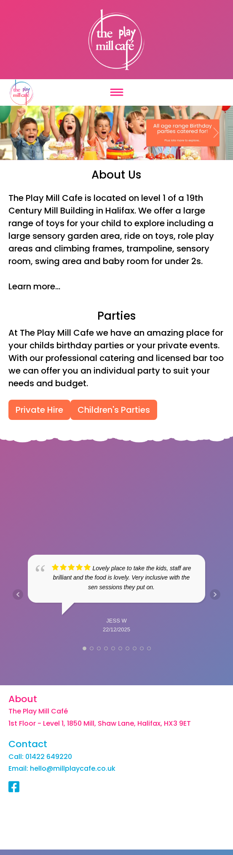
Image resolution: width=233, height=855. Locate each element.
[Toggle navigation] (116, 92)
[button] (17, 133)
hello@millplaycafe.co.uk (72, 769)
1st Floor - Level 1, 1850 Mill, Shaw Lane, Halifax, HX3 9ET (99, 724)
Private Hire (39, 410)
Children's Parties (114, 410)
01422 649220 (48, 757)
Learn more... (34, 286)
